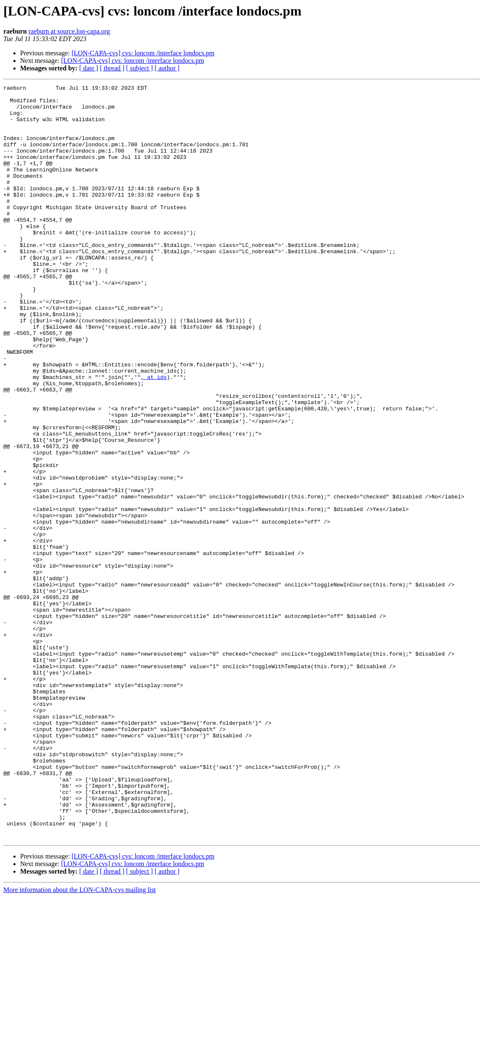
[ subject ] (139, 68)
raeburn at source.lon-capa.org (69, 31)
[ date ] (88, 68)
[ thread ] (112, 68)
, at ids (154, 436)
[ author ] (167, 68)
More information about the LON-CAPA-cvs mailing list (79, 1040)
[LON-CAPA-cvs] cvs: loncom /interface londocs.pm (143, 53)
